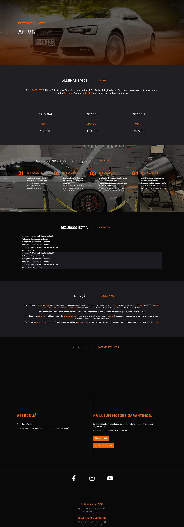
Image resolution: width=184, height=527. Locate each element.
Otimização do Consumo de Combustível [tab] (37, 244)
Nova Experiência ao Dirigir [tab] (32, 250)
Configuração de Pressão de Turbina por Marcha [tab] (40, 247)
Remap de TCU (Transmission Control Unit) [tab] (38, 236)
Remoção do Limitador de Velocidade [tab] (36, 242)
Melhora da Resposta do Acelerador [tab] (35, 239)
